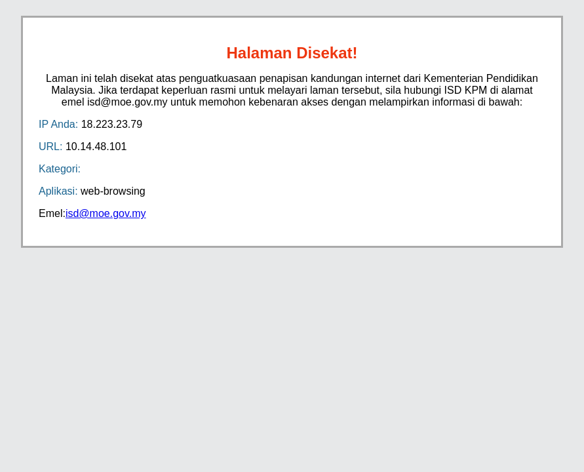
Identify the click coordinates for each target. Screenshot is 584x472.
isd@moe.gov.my (106, 213)
